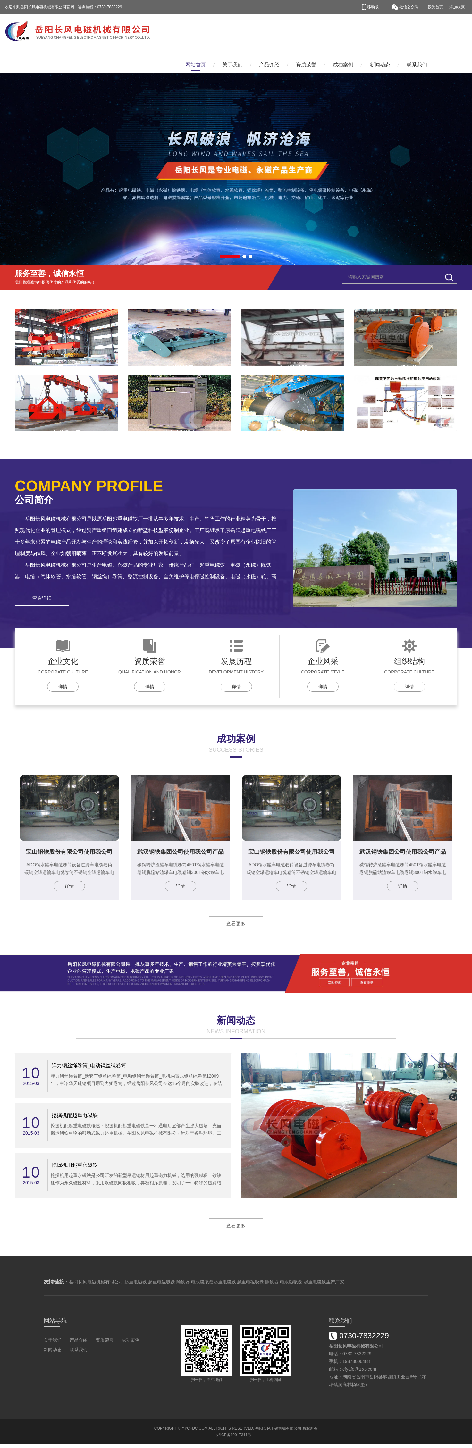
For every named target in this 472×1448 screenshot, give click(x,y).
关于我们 (232, 31)
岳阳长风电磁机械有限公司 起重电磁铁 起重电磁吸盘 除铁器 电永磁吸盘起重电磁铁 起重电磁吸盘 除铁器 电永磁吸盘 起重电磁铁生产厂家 (206, 1285)
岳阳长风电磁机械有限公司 (278, 1432)
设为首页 (435, 7)
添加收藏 (457, 7)
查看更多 (236, 925)
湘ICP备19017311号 (233, 1438)
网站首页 (195, 31)
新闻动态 (380, 31)
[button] (229, 231)
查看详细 (44, 598)
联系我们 (417, 31)
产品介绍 (269, 31)
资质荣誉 (306, 31)
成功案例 (343, 31)
